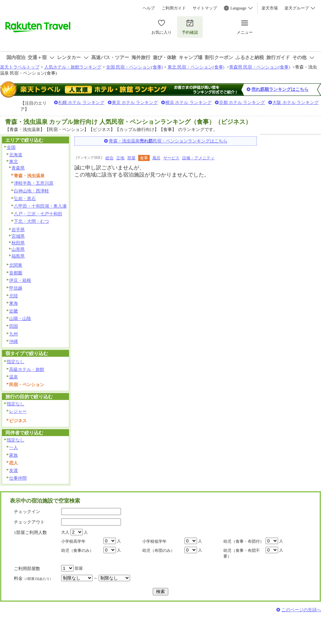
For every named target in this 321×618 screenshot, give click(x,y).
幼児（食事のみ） (77, 550)
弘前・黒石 (25, 198)
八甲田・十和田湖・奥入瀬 (40, 206)
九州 (13, 334)
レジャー (18, 411)
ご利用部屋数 (27, 568)
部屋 (131, 158)
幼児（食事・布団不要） (241, 553)
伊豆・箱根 (20, 280)
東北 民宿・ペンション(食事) (196, 67)
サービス (171, 158)
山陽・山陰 (20, 318)
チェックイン (27, 511)
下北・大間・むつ (31, 221)
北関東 (15, 265)
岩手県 (18, 229)
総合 (109, 158)
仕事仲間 (18, 478)
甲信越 (15, 288)
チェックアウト (29, 522)
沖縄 (13, 341)
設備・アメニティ (198, 158)
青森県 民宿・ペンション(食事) (259, 67)
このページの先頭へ (301, 609)
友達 (13, 470)
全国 (11, 147)
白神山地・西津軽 (31, 190)
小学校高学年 (73, 541)
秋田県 (18, 242)
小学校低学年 (154, 541)
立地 (120, 158)
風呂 (156, 158)
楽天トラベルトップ (20, 67)
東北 (13, 161)
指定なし (15, 361)
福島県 (18, 256)
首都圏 (15, 272)
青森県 (18, 167)
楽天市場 (270, 8)
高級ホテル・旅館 (26, 369)
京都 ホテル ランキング (242, 102)
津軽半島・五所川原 (33, 183)
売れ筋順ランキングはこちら (279, 89)
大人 (65, 532)
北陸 (13, 295)
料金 (33, 578)
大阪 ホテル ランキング (295, 102)
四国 (13, 326)
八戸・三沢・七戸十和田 (38, 213)
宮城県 (18, 236)
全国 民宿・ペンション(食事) (134, 67)
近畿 (13, 311)
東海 (13, 303)
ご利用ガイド (174, 8)
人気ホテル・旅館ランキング (72, 67)
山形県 (18, 249)
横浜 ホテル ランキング (188, 102)
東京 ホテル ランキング (135, 102)
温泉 (13, 376)
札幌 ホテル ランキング (81, 102)
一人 (13, 447)
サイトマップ (205, 8)
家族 (13, 455)
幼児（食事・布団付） (243, 541)
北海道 (15, 154)
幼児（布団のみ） (158, 550)
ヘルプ (149, 8)
